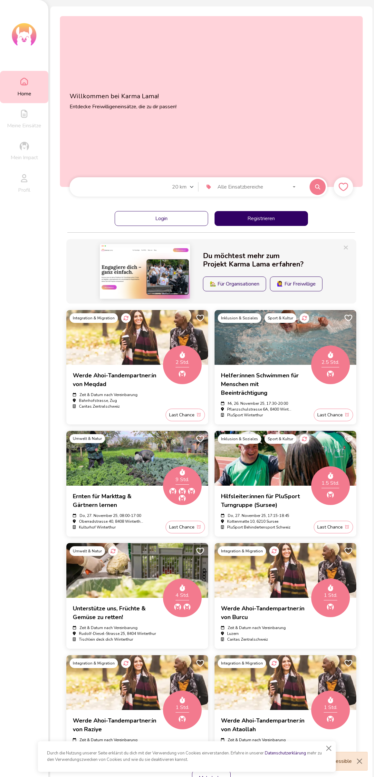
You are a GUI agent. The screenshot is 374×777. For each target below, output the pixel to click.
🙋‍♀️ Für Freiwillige (296, 283)
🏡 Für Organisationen (234, 283)
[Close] (329, 748)
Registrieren (261, 218)
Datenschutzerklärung (285, 753)
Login (161, 218)
